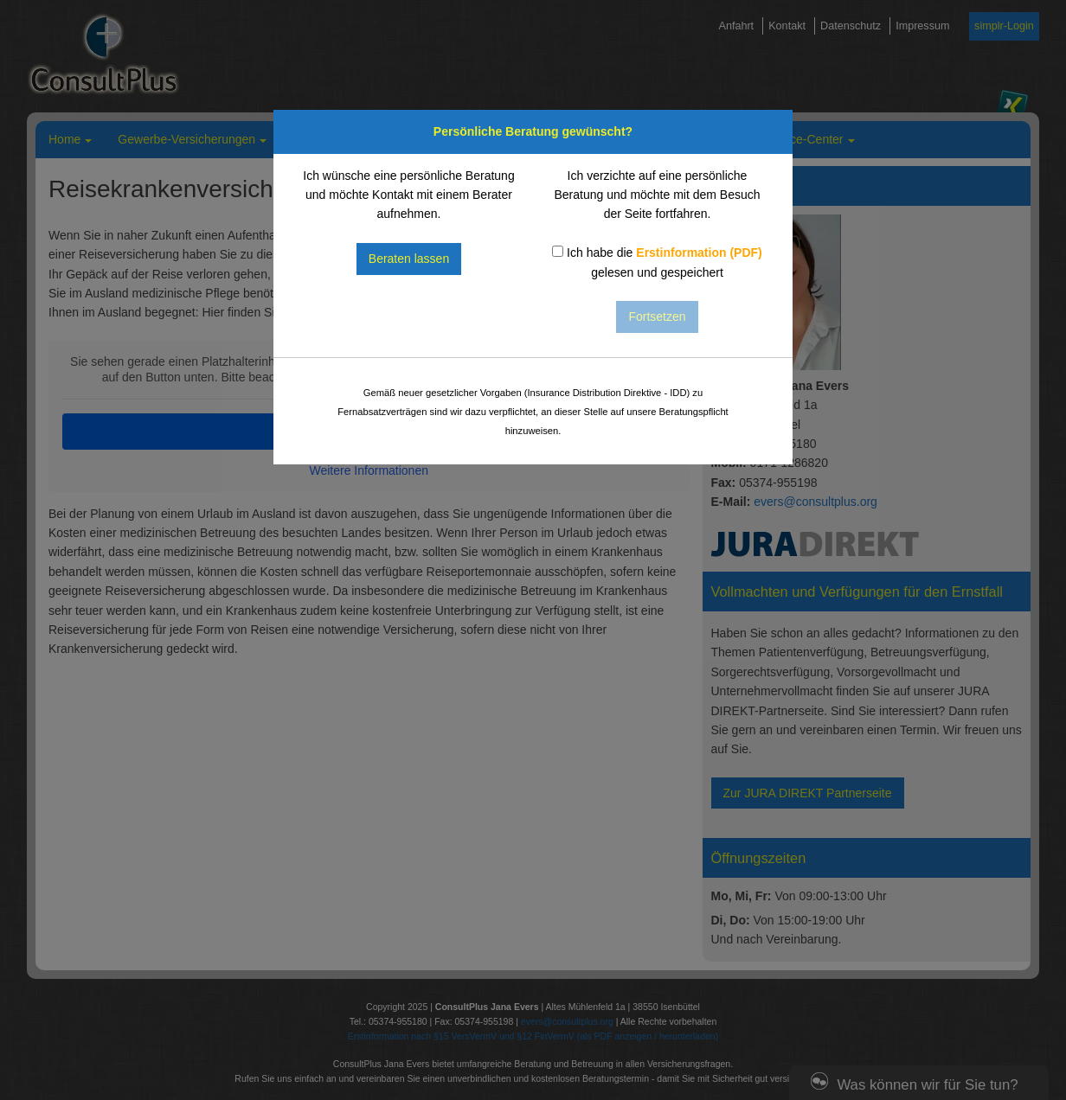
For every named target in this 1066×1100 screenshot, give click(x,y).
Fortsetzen (656, 316)
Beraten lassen (409, 258)
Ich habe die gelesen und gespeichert (657, 262)
